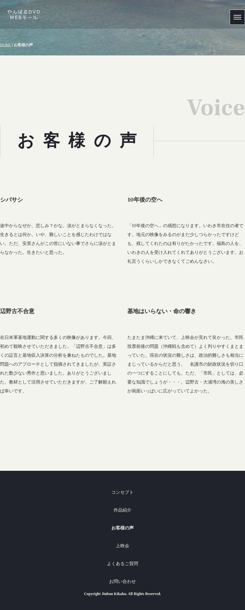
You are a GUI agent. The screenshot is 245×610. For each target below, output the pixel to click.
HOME (5, 45)
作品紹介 (122, 510)
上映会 (122, 545)
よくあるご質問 (122, 563)
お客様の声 (122, 528)
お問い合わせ (122, 581)
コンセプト (122, 492)
